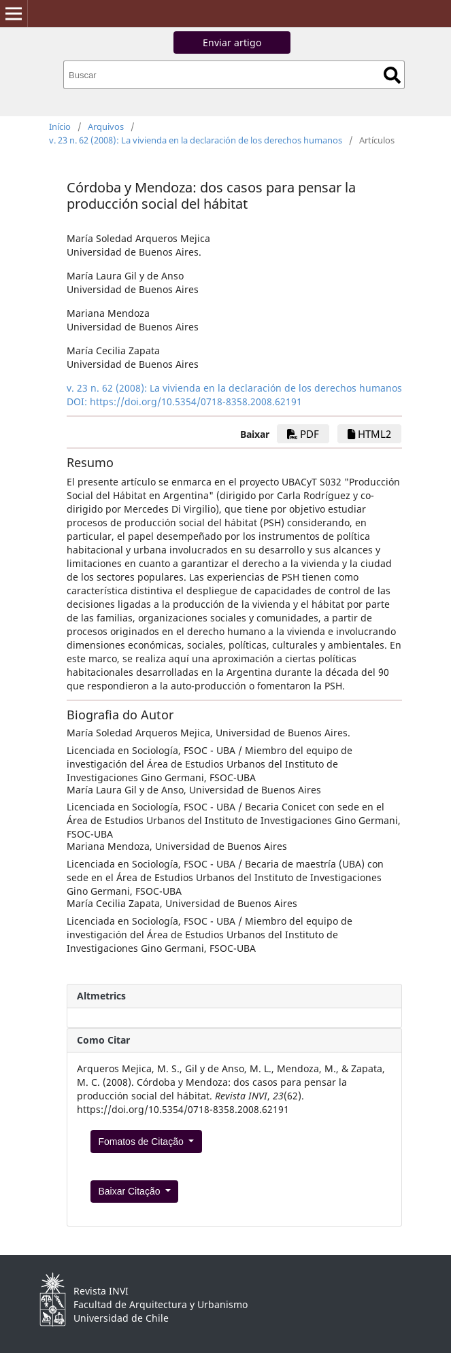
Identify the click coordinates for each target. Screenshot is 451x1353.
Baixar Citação (130, 1191)
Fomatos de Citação (142, 1141)
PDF (303, 434)
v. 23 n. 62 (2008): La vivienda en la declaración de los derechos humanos (195, 140)
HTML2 (369, 434)
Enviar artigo (232, 42)
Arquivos (106, 126)
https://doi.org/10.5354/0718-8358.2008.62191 (196, 401)
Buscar (392, 75)
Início (60, 126)
